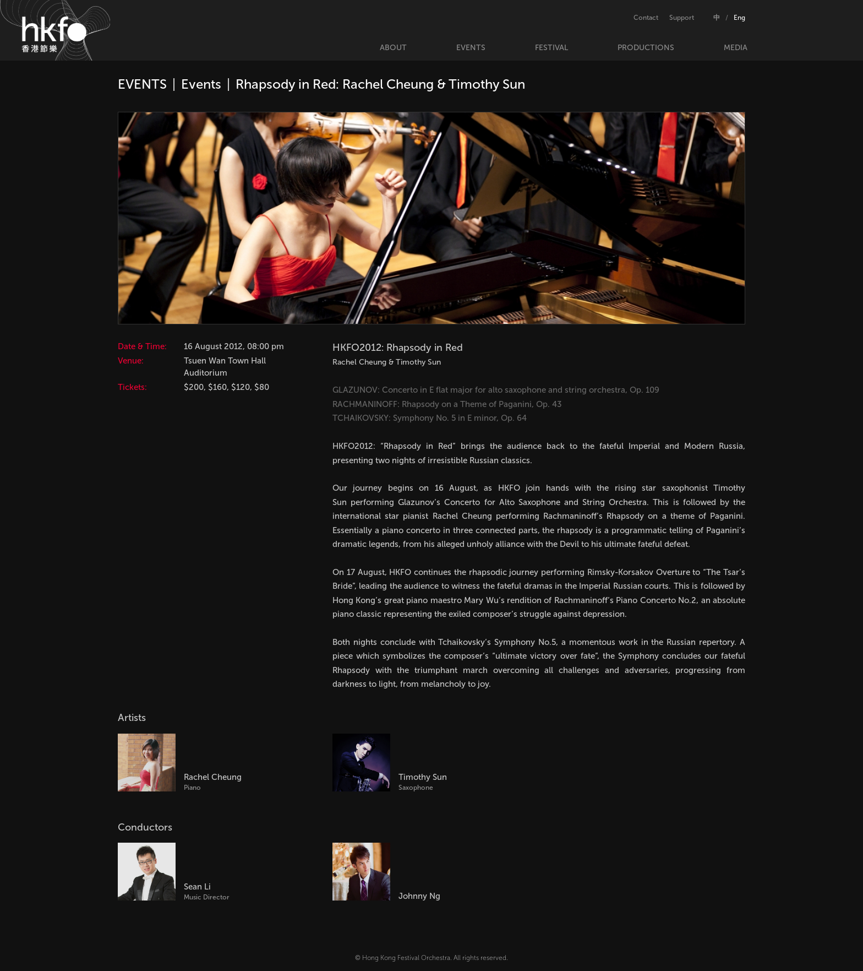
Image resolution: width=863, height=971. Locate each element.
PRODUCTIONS (646, 47)
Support (681, 17)
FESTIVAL (551, 47)
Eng (739, 17)
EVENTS (470, 47)
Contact (645, 17)
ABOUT (393, 47)
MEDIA (735, 47)
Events (201, 84)
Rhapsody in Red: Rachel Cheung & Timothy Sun (380, 84)
